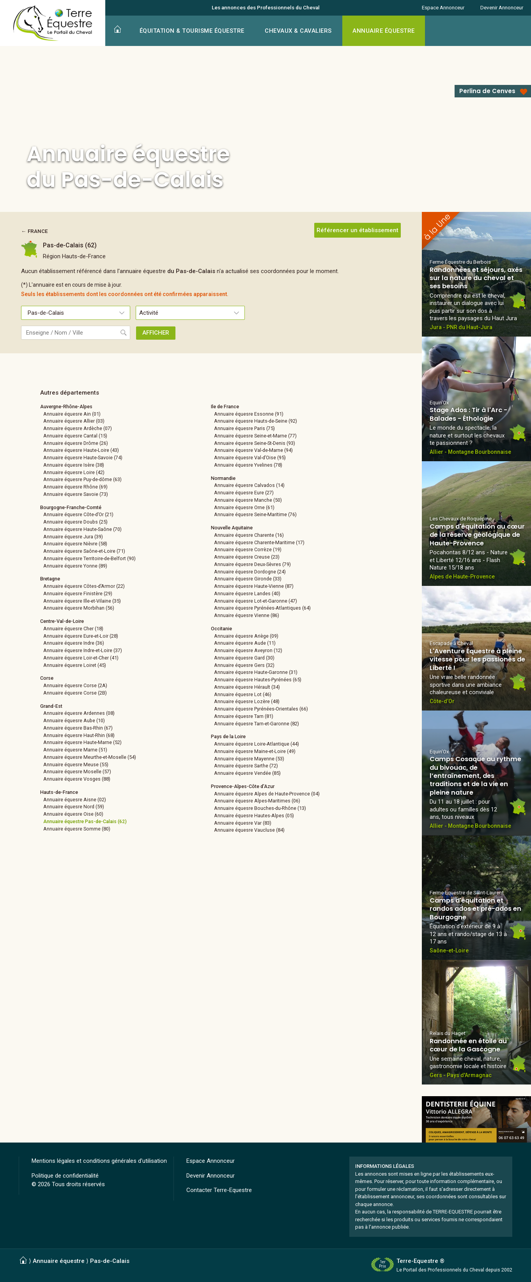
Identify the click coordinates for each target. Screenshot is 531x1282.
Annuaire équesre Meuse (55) (75, 764)
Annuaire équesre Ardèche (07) (77, 428)
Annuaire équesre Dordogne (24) (250, 572)
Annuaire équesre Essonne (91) (248, 414)
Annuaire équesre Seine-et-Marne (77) (255, 436)
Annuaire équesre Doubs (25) (75, 522)
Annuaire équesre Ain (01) (72, 414)
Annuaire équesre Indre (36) (73, 643)
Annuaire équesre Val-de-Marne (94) (253, 450)
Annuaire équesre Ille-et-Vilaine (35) (82, 601)
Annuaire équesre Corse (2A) (75, 685)
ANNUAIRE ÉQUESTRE (383, 30)
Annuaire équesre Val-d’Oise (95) (250, 457)
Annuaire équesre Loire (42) (73, 472)
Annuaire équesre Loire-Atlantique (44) (256, 744)
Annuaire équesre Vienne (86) (246, 615)
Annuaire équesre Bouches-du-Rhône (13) (260, 808)
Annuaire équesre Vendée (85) (247, 773)
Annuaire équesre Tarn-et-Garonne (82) (256, 724)
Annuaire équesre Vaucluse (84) (249, 830)
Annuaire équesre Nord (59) (73, 806)
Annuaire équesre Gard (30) (244, 658)
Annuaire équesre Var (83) (242, 823)
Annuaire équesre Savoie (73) (75, 494)
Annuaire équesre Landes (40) (247, 593)
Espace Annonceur (443, 7)
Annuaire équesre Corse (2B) (75, 693)
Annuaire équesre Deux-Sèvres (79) (252, 564)
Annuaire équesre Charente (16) (249, 535)
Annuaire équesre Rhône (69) (75, 487)
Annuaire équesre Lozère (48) (247, 701)
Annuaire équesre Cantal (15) (75, 436)
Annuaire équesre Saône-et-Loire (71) (84, 551)
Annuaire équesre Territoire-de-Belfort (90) (89, 558)
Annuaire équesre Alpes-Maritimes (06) (257, 801)
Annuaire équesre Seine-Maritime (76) (255, 514)
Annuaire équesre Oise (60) (73, 814)
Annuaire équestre (59, 1260)
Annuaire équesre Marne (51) (75, 750)
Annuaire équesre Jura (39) (73, 537)
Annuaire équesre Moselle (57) (77, 771)
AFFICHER (155, 332)
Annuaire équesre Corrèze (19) (247, 549)
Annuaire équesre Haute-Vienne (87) (254, 586)
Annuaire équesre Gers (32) (244, 665)
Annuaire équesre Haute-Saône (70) (82, 529)
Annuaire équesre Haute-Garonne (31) (255, 672)
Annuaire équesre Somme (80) (76, 829)
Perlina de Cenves (487, 91)
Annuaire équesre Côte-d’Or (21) (78, 514)
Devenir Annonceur (501, 7)
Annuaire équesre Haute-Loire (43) (81, 450)
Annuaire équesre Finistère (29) (77, 593)
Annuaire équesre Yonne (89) (75, 566)
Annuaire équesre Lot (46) (242, 694)
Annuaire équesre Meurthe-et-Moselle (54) (89, 757)
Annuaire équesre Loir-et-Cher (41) (81, 658)
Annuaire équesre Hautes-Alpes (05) (254, 815)
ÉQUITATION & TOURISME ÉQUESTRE (192, 30)
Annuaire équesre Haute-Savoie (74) (82, 457)
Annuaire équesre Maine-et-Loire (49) (255, 751)
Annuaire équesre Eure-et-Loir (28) (80, 636)
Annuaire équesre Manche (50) (248, 500)
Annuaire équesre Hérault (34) (247, 687)
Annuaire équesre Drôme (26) (75, 443)
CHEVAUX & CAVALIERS (298, 30)
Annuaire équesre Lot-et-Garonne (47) (255, 601)
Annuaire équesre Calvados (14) (249, 485)
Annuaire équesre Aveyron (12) (248, 650)
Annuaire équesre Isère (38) (73, 465)
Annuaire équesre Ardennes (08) (79, 713)
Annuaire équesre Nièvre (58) (75, 544)
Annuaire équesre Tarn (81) (243, 716)
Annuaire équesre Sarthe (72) (246, 766)
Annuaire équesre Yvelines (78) (248, 465)
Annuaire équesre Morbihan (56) (78, 608)
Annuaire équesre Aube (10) (74, 720)
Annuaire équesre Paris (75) (244, 428)
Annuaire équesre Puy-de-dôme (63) (82, 479)
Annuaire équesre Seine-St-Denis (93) (254, 443)
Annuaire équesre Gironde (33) (247, 579)
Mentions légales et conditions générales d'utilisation (99, 1160)
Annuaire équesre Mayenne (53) (249, 759)
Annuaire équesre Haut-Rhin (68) (79, 735)
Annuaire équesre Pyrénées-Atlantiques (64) (262, 608)
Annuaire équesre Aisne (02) (74, 799)
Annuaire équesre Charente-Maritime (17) (259, 542)
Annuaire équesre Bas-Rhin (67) (78, 728)
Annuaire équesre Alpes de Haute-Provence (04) (267, 794)
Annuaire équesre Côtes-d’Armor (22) (84, 586)
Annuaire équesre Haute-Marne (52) (82, 742)
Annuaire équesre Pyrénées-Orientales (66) (261, 709)
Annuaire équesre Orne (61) (244, 507)
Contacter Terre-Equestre (219, 1190)
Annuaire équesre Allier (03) (73, 421)
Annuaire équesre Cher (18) (73, 628)
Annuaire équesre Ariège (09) (246, 636)
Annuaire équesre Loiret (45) (74, 665)
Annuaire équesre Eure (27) (244, 493)
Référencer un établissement (357, 230)
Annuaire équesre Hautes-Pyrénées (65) (257, 679)
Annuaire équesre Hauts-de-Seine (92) (255, 421)
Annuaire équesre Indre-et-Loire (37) (82, 650)
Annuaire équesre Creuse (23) (247, 557)
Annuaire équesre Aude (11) (245, 643)
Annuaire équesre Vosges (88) (76, 779)
